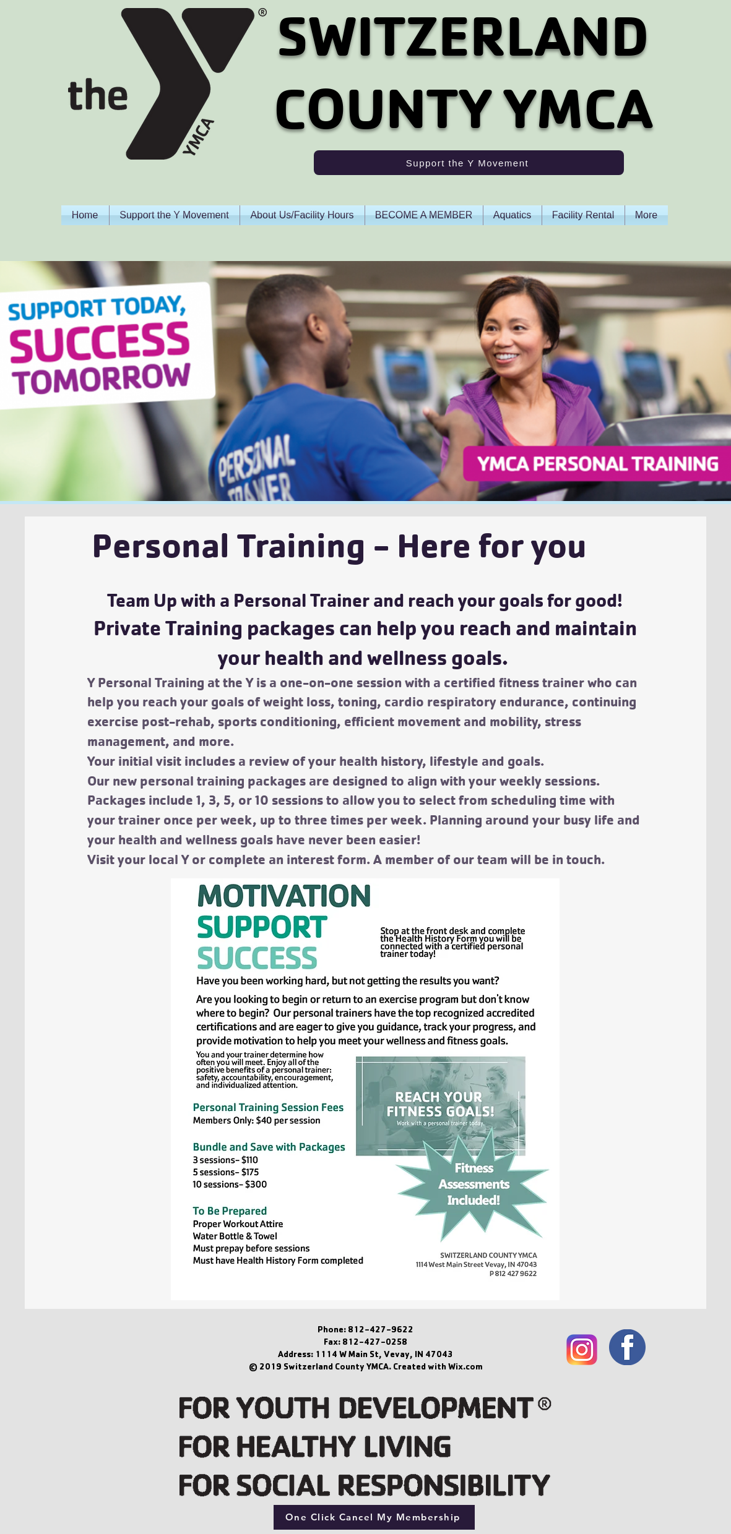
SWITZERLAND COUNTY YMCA (463, 72)
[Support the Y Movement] (469, 162)
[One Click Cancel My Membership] (374, 1517)
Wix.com (465, 1367)
